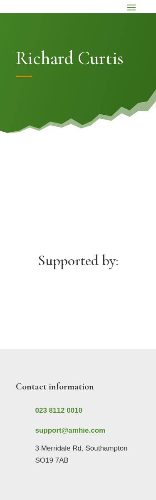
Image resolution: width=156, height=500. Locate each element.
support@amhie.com (70, 430)
